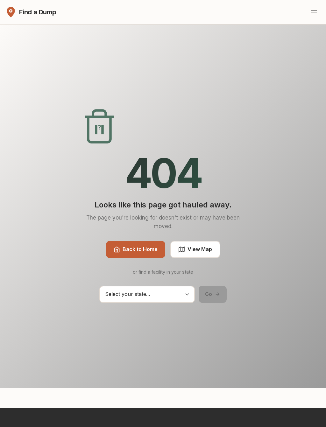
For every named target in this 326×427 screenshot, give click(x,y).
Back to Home (136, 249)
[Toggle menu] (314, 12)
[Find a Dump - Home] (30, 12)
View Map (195, 249)
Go (212, 294)
